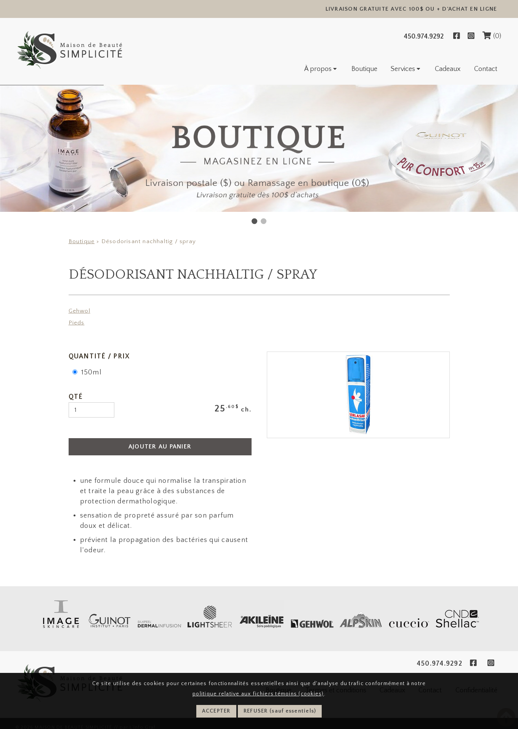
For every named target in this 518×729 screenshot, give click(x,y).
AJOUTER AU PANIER (159, 446)
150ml (87, 372)
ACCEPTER (216, 711)
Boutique (364, 69)
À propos (321, 69)
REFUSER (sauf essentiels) (280, 711)
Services (406, 69)
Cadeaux (447, 69)
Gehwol (79, 311)
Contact (485, 69)
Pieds (77, 322)
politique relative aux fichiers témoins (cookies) (258, 694)
